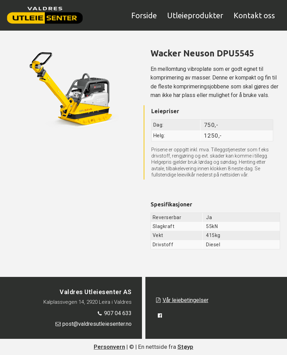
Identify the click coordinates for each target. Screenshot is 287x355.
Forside (144, 15)
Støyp (185, 346)
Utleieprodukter (195, 15)
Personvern (109, 346)
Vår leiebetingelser (185, 300)
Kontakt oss (254, 15)
